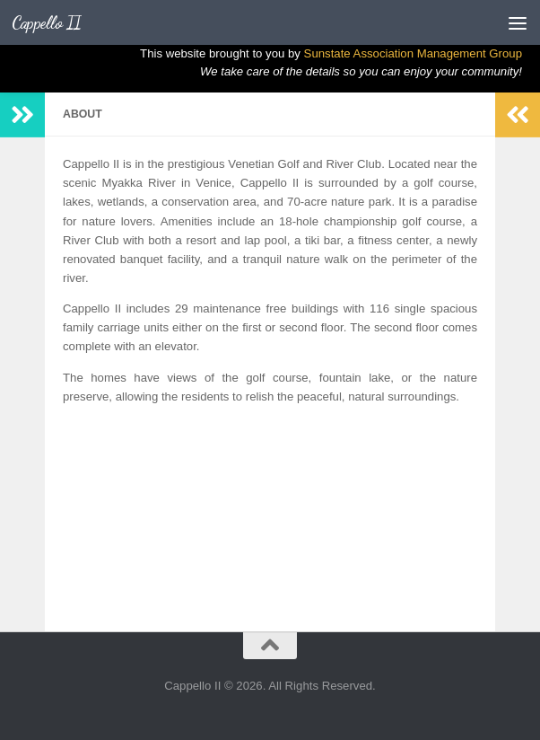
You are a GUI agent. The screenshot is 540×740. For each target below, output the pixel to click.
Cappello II (47, 22)
